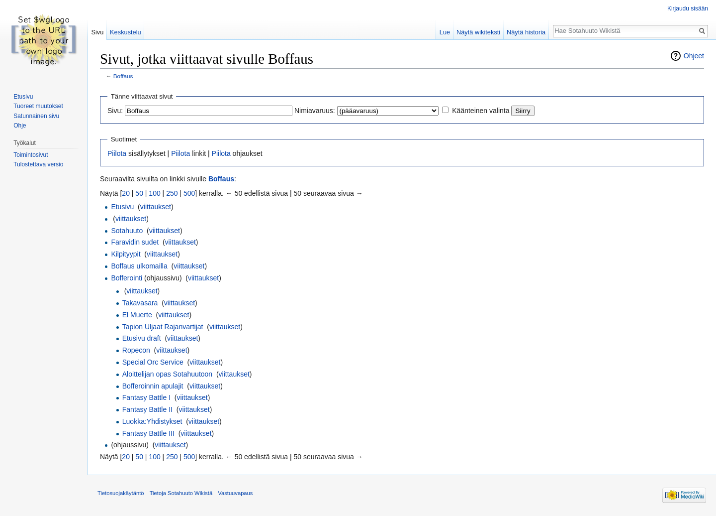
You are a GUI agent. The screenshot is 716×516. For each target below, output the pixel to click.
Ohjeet (694, 56)
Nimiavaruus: (314, 111)
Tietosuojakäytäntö (120, 493)
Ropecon (136, 350)
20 (126, 193)
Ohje (19, 125)
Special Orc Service (152, 362)
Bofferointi (126, 278)
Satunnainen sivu (36, 116)
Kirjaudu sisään (687, 8)
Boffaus (123, 76)
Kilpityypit (125, 254)
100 (154, 193)
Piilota (116, 153)
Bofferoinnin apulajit (152, 386)
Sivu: (115, 111)
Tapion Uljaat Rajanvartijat (162, 327)
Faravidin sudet (135, 242)
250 (172, 193)
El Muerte (137, 315)
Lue (445, 32)
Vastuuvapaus (235, 493)
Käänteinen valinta (480, 111)
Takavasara (140, 303)
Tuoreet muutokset (38, 106)
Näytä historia (526, 32)
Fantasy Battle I (146, 397)
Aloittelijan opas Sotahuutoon (167, 374)
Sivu (97, 32)
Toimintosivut (30, 154)
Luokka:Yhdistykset (152, 421)
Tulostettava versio (38, 164)
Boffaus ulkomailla (139, 266)
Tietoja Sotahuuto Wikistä (181, 493)
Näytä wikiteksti (478, 32)
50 (139, 193)
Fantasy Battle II (147, 409)
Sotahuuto (127, 231)
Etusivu (122, 207)
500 (189, 193)
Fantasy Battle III (148, 433)
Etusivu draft (141, 338)
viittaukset (155, 207)
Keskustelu (125, 32)
